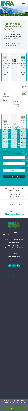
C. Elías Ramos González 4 (14, 214)
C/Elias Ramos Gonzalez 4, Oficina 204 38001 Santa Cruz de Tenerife (14, 237)
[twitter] (10, 265)
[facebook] (14, 265)
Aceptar (14, 408)
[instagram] (18, 265)
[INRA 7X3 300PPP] (14, 223)
